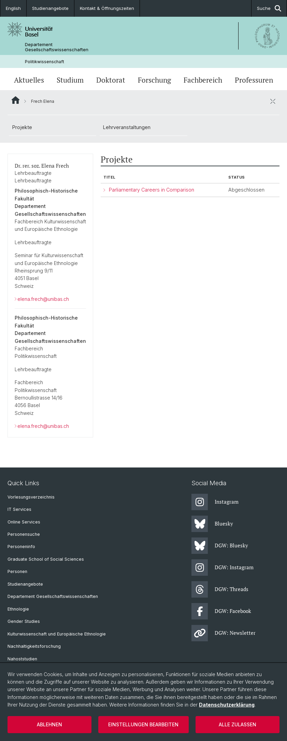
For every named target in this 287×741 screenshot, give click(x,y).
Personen (17, 571)
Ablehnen (49, 724)
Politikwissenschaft (44, 61)
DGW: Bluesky (219, 545)
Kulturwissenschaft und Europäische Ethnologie (57, 634)
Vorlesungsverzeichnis (31, 497)
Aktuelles (29, 80)
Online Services (24, 522)
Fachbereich (203, 80)
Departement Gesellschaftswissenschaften (56, 47)
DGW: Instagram (222, 567)
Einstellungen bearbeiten (143, 724)
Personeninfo (21, 546)
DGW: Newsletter (223, 633)
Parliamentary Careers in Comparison (151, 190)
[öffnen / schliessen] (272, 101)
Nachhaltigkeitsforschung (34, 646)
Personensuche (24, 534)
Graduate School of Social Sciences (46, 559)
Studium (70, 80)
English (13, 8)
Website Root (15, 100)
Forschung (154, 80)
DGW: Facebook (221, 611)
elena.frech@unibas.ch (43, 299)
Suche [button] (269, 8)
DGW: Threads (219, 589)
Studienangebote (50, 8)
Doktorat (110, 80)
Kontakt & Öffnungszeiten (107, 8)
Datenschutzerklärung (227, 705)
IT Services (19, 509)
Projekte (22, 127)
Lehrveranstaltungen (126, 127)
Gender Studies (24, 621)
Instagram (215, 502)
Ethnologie (18, 609)
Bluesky (212, 524)
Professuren (254, 80)
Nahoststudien (22, 658)
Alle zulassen (237, 724)
